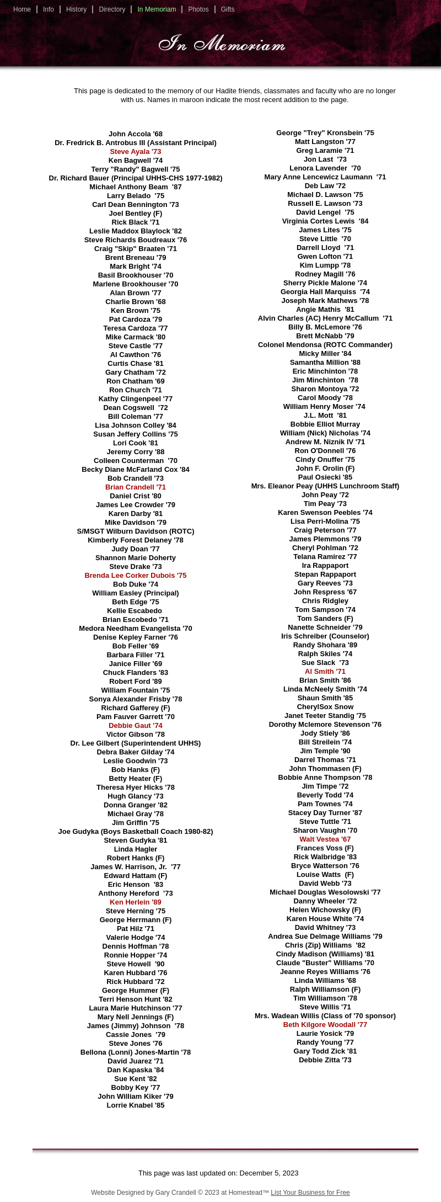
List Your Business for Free (310, 1192)
